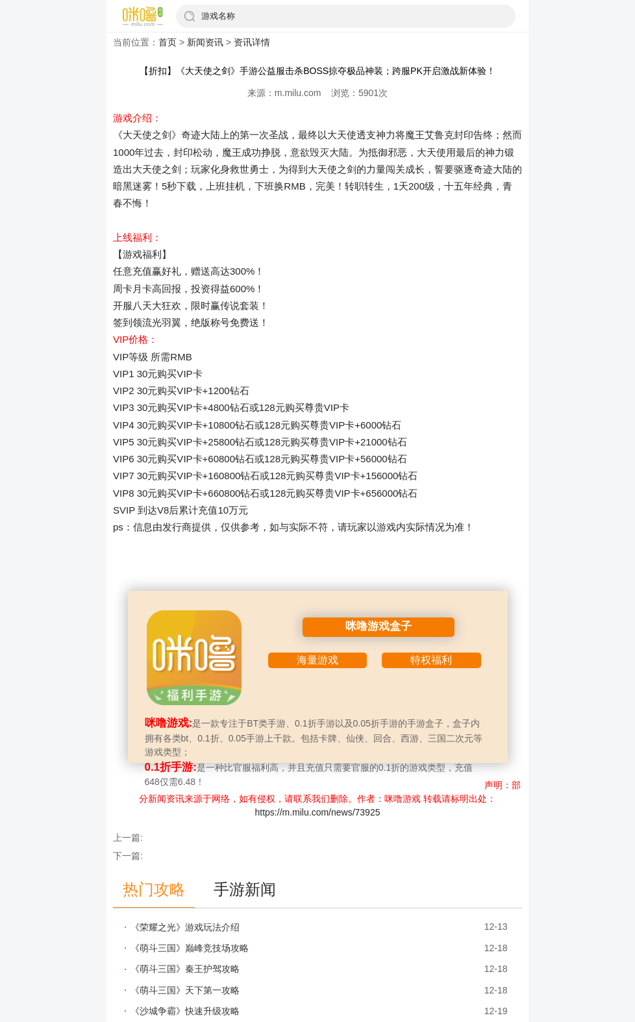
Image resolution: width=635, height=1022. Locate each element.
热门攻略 (154, 889)
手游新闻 (245, 889)
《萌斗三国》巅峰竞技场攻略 (190, 948)
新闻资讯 (205, 42)
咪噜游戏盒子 (378, 626)
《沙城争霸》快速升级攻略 (185, 1011)
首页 (167, 42)
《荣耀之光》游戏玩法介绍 (185, 927)
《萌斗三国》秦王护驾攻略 (185, 969)
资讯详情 (252, 42)
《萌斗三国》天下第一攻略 (185, 990)
